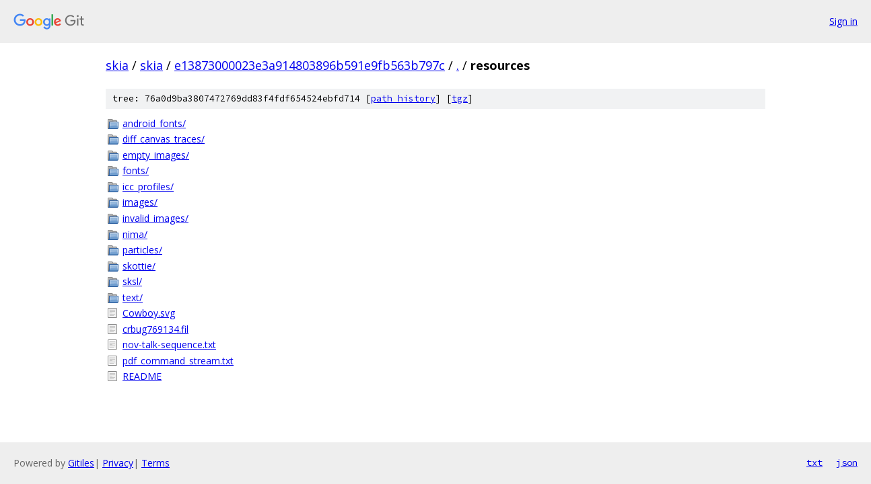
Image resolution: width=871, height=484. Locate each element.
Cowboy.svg (149, 313)
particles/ (142, 249)
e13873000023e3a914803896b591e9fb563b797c (309, 65)
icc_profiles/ (148, 186)
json (847, 462)
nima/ (135, 234)
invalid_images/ (155, 218)
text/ (133, 297)
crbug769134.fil (155, 329)
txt (814, 462)
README (142, 376)
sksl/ (132, 281)
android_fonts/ (154, 123)
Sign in (843, 21)
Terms (155, 462)
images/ (140, 202)
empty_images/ (156, 155)
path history (403, 98)
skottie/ (139, 265)
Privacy (117, 462)
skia (117, 65)
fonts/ (136, 170)
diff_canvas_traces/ (164, 138)
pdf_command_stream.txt (178, 360)
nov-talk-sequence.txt (169, 344)
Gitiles (81, 462)
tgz (460, 98)
